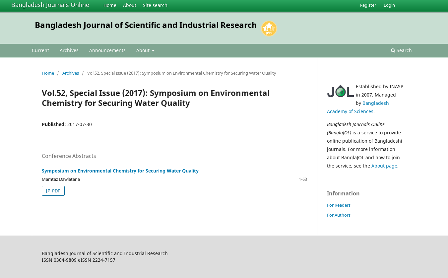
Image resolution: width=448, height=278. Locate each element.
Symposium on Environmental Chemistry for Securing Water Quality (120, 171)
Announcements (107, 50)
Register (368, 5)
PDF (55, 191)
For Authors (339, 215)
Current (40, 50)
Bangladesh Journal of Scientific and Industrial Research (146, 24)
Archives (69, 50)
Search (401, 50)
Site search (155, 5)
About (129, 5)
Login (389, 5)
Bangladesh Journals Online (50, 5)
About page (384, 166)
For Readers (339, 205)
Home (109, 5)
